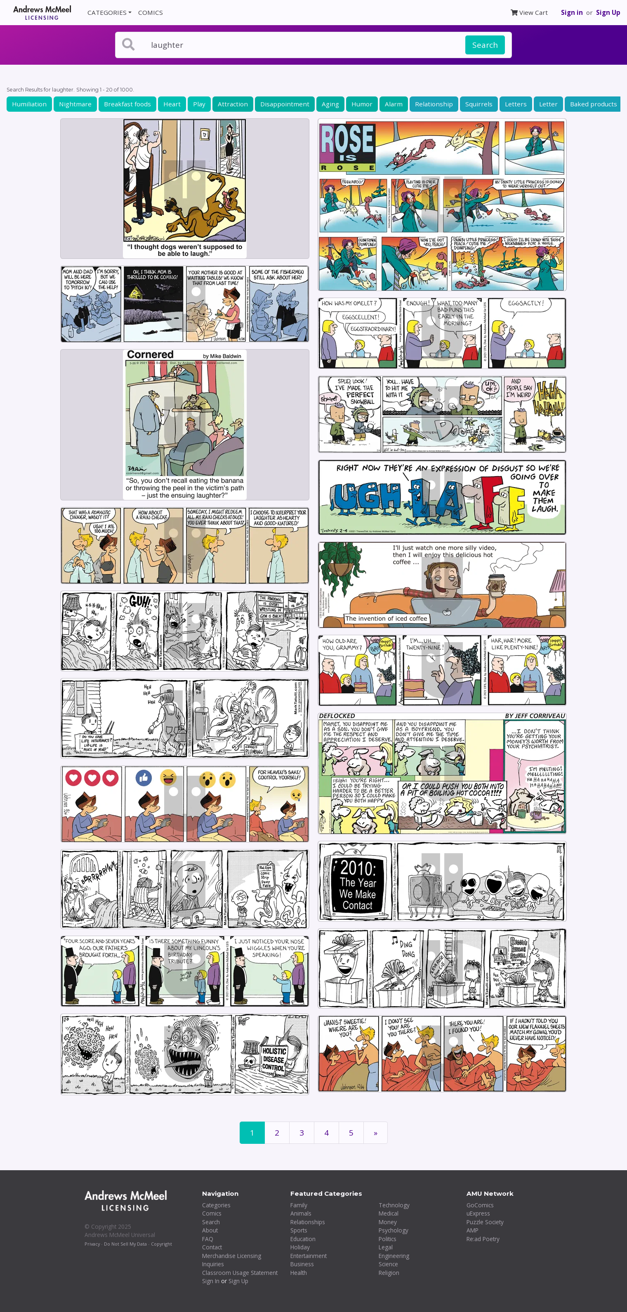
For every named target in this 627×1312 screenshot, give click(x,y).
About (210, 1230)
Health (298, 1273)
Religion (389, 1273)
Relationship (434, 104)
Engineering (394, 1256)
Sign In (210, 1281)
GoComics (480, 1205)
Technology (394, 1205)
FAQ (207, 1239)
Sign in (572, 12)
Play (199, 104)
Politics (387, 1239)
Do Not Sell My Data (125, 1244)
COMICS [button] (150, 12)
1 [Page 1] (252, 1132)
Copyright (161, 1244)
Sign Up (608, 12)
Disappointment (284, 104)
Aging (330, 104)
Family (298, 1205)
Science (388, 1264)
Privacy (92, 1244)
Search (485, 45)
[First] (375, 1133)
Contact (212, 1247)
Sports (298, 1230)
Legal (386, 1247)
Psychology (393, 1230)
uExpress (478, 1213)
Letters (516, 104)
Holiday (300, 1247)
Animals (300, 1213)
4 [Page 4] (326, 1132)
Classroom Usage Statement (240, 1273)
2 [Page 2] (277, 1132)
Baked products (593, 104)
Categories (216, 1205)
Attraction (233, 104)
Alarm (394, 104)
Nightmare (75, 104)
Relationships (307, 1222)
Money (388, 1222)
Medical (388, 1213)
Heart (172, 104)
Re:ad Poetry (483, 1239)
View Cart (529, 12)
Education (303, 1239)
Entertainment (308, 1256)
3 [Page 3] (301, 1132)
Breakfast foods (127, 104)
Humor (361, 104)
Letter (548, 104)
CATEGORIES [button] (107, 12)
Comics (212, 1213)
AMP (472, 1230)
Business (302, 1264)
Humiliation (29, 104)
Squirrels (479, 104)
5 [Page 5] (351, 1132)
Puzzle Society (485, 1222)
